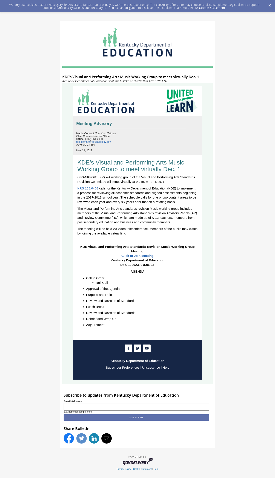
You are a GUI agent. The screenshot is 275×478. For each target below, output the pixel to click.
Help (166, 367)
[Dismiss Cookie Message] (269, 4)
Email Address (73, 401)
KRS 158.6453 (87, 188)
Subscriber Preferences (122, 367)
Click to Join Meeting (137, 256)
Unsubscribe (151, 367)
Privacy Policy (124, 469)
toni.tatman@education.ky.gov (93, 141)
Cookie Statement (212, 8)
